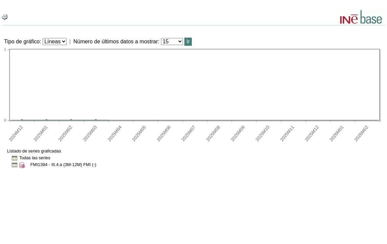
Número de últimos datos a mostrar (115, 41)
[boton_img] (4, 17)
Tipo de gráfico (22, 41)
